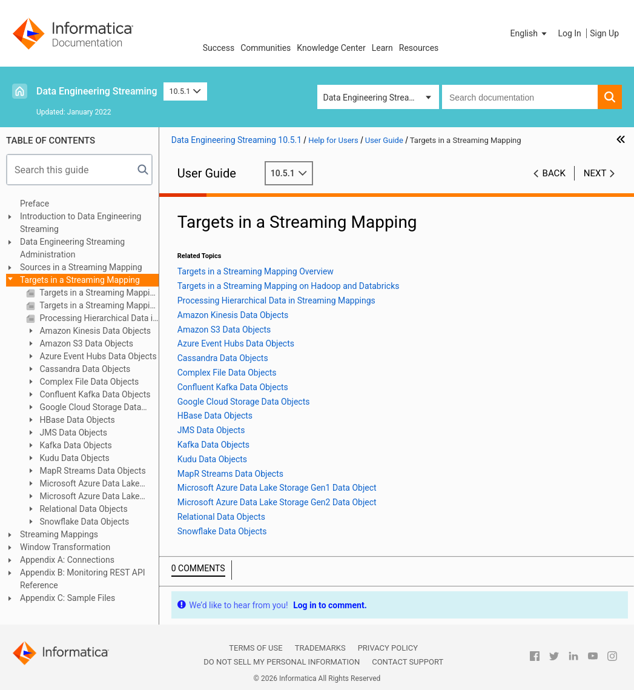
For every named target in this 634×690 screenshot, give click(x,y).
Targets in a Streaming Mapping (80, 280)
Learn (382, 48)
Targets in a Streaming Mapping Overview (98, 292)
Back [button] (554, 173)
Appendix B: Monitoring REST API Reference (82, 579)
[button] (529, 33)
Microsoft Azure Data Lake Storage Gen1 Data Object (83, 484)
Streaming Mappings (59, 534)
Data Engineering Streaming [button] (375, 97)
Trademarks (320, 647)
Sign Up (604, 33)
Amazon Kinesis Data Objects (94, 331)
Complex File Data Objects (88, 381)
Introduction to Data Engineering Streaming (80, 222)
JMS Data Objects (72, 432)
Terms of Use (255, 647)
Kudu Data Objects (74, 458)
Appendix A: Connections (67, 560)
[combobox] (520, 97)
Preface (34, 203)
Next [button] (595, 173)
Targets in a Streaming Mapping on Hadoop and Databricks (98, 305)
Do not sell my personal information (281, 661)
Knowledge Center (331, 48)
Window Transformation (65, 547)
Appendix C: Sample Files (67, 598)
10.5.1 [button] (185, 91)
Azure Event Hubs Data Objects (97, 356)
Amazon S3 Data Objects (85, 343)
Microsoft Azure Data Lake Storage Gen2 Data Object (83, 497)
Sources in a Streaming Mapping (81, 267)
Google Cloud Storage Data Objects (83, 408)
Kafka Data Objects (75, 445)
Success (219, 48)
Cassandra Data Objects (84, 369)
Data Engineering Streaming (96, 91)
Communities (265, 48)
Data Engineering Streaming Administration (72, 248)
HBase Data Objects (76, 420)
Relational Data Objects (83, 509)
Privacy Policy (388, 647)
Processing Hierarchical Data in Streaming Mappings (98, 318)
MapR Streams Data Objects (92, 471)
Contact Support (407, 661)
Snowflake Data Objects (83, 521)
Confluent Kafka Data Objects (94, 394)
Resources (419, 48)
